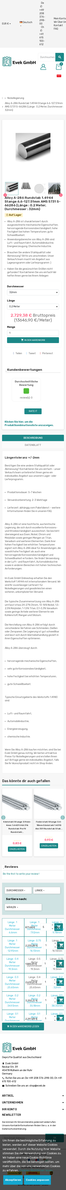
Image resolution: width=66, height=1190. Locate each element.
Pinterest (46, 353)
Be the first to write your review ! (21, 873)
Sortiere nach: (16, 899)
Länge (11, 300)
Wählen (13, 907)
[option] (17, 823)
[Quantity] (45, 927)
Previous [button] (3, 817)
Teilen (17, 353)
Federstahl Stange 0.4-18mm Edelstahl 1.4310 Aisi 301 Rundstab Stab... (48, 825)
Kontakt (58, 25)
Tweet (31, 353)
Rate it (33, 411)
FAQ (56, 28)
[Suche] (51, 57)
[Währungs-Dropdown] (6, 23)
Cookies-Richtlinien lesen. (36, 1170)
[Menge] (33, 333)
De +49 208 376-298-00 (42, 13)
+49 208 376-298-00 (41, 1078)
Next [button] (62, 817)
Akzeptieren (13, 1180)
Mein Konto (60, 18)
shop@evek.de (37, 1085)
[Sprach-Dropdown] (26, 24)
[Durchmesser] (33, 292)
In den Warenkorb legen (23, 1026)
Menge (11, 327)
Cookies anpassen (37, 1180)
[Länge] (33, 307)
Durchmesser (13, 286)
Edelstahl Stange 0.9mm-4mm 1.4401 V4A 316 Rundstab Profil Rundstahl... (17, 827)
